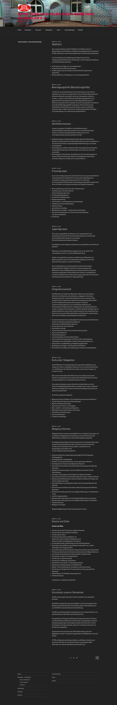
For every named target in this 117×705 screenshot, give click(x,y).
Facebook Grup (56, 674)
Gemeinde (28, 30)
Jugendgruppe (59, 229)
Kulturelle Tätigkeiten (63, 360)
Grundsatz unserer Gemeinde (67, 592)
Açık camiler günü (25, 679)
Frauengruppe (59, 171)
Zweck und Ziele (60, 521)
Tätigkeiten (49, 30)
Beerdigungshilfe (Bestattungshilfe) (71, 87)
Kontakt (80, 30)
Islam (59, 30)
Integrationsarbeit (61, 289)
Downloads (21, 688)
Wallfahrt (57, 44)
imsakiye (22, 685)
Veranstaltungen (70, 30)
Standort (20, 691)
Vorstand (38, 30)
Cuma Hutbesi (24, 682)
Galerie (54, 680)
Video (53, 677)
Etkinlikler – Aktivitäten (24, 677)
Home (19, 30)
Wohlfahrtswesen (61, 123)
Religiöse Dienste (61, 428)
